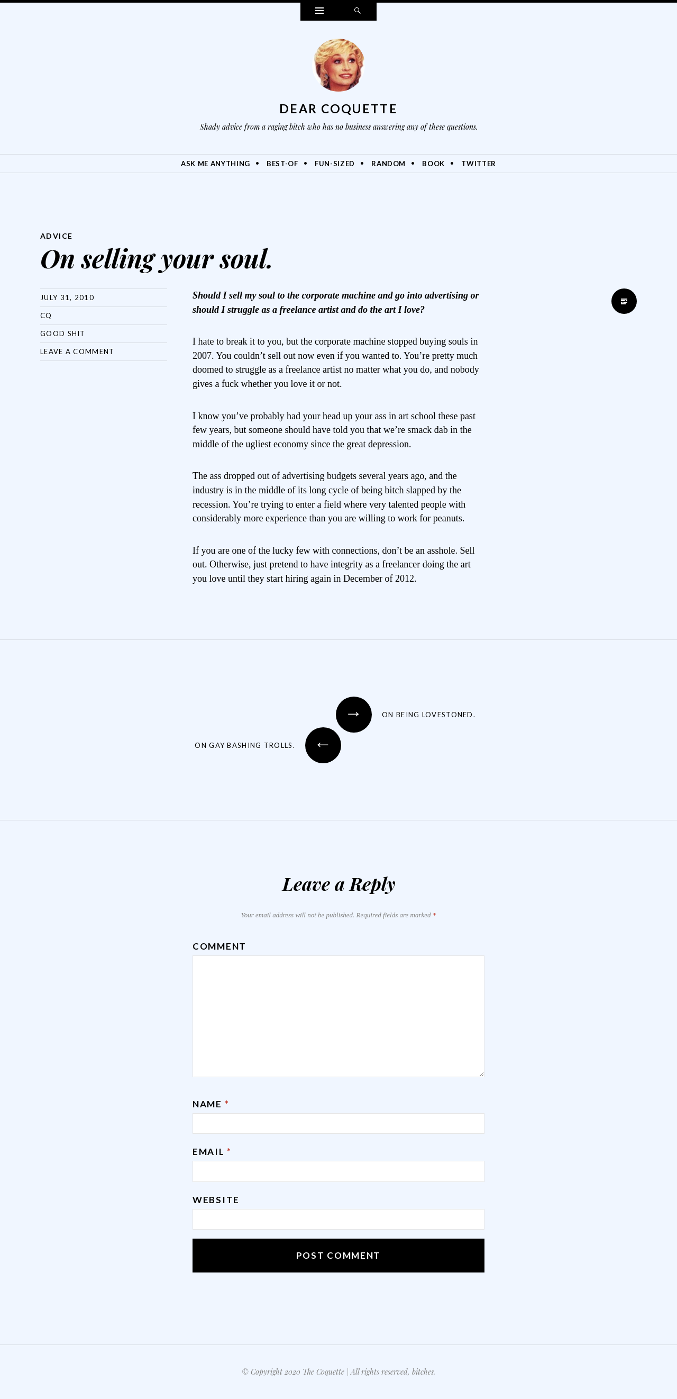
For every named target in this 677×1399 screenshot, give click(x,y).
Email (212, 1151)
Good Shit (63, 333)
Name (211, 1103)
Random (388, 163)
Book (433, 163)
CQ (46, 315)
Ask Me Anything (215, 163)
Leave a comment (77, 351)
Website (216, 1199)
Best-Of (282, 163)
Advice (56, 235)
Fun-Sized (335, 163)
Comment (219, 946)
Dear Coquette (338, 108)
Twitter (478, 163)
